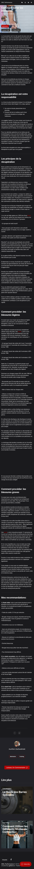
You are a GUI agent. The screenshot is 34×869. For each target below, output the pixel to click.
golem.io (12, 865)
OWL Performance (6, 2)
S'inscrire (4, 859)
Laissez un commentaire (17, 768)
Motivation (5, 26)
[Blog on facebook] (11, 860)
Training (21, 756)
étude (29, 215)
